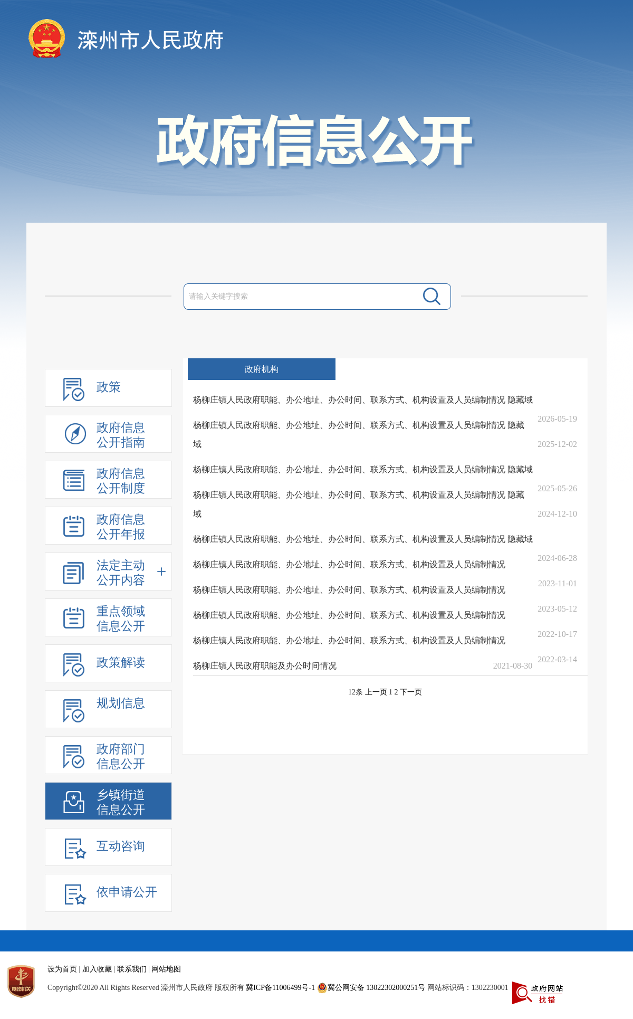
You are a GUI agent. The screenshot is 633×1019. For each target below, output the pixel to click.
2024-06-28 (557, 558)
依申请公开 (127, 892)
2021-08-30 (513, 665)
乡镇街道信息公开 (121, 802)
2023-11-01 (557, 583)
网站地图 (166, 969)
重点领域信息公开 (121, 619)
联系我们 (132, 969)
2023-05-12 (557, 608)
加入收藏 (97, 969)
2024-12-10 (557, 513)
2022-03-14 (557, 659)
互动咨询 (121, 846)
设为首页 (62, 969)
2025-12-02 (557, 444)
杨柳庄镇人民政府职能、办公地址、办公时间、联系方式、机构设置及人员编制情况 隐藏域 (363, 399)
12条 (355, 692)
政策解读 (121, 662)
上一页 (376, 692)
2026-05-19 (557, 418)
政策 (109, 387)
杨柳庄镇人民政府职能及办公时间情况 (265, 665)
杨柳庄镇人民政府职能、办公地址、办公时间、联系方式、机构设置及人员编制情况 (349, 564)
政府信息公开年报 (121, 527)
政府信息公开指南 (121, 435)
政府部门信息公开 (121, 756)
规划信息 (121, 703)
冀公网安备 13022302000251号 (371, 988)
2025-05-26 (557, 488)
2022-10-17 (557, 634)
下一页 (411, 692)
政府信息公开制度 (121, 481)
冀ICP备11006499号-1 (280, 988)
